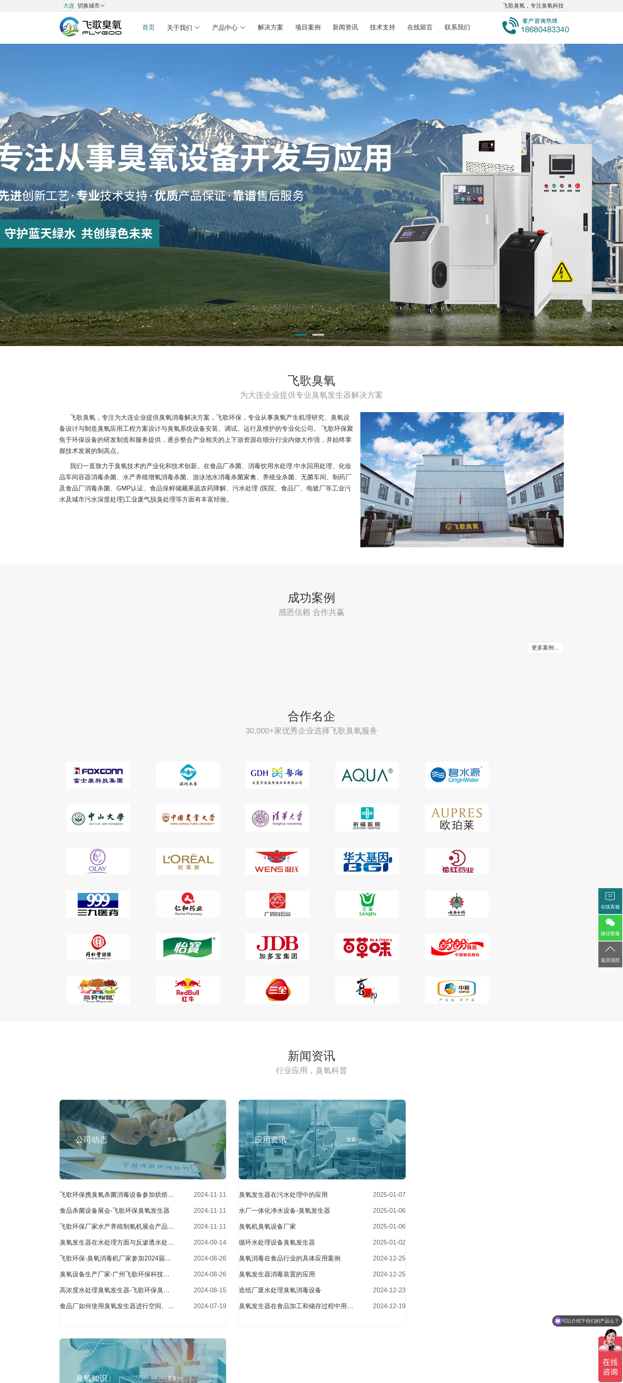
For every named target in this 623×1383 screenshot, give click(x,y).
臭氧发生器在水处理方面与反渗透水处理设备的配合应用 (117, 1199)
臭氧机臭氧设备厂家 (260, 1183)
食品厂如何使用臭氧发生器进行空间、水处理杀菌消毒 (117, 1263)
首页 (148, 27)
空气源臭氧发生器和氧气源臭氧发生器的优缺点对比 (461, 1151)
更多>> (171, 1096)
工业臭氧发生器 (426, 1231)
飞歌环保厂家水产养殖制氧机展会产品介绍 (117, 1183)
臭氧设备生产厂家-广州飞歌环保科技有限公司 (117, 1231)
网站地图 (357, 1324)
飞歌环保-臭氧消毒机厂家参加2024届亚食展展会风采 (117, 1215)
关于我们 (183, 27)
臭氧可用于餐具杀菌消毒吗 (442, 1263)
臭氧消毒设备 (423, 1199)
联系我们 (457, 27)
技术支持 (382, 27)
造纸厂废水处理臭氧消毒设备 (273, 1247)
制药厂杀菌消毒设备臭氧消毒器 (448, 1167)
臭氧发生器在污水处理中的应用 (276, 1151)
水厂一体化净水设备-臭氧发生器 (277, 1167)
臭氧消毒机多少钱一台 (436, 1215)
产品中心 (229, 27)
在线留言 (420, 27)
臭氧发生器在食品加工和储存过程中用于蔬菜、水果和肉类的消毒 (289, 1263)
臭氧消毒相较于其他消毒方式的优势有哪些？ (461, 1247)
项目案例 (308, 27)
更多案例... (545, 647)
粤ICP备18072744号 (311, 1355)
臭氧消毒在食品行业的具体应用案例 (282, 1215)
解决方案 (270, 27)
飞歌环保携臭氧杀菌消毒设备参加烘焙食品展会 (117, 1151)
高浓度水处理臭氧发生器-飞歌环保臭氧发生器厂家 (117, 1247)
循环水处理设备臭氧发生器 (270, 1199)
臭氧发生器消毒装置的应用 (270, 1231)
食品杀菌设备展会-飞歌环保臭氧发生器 (115, 1167)
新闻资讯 (345, 27)
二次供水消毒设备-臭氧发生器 (446, 1183)
